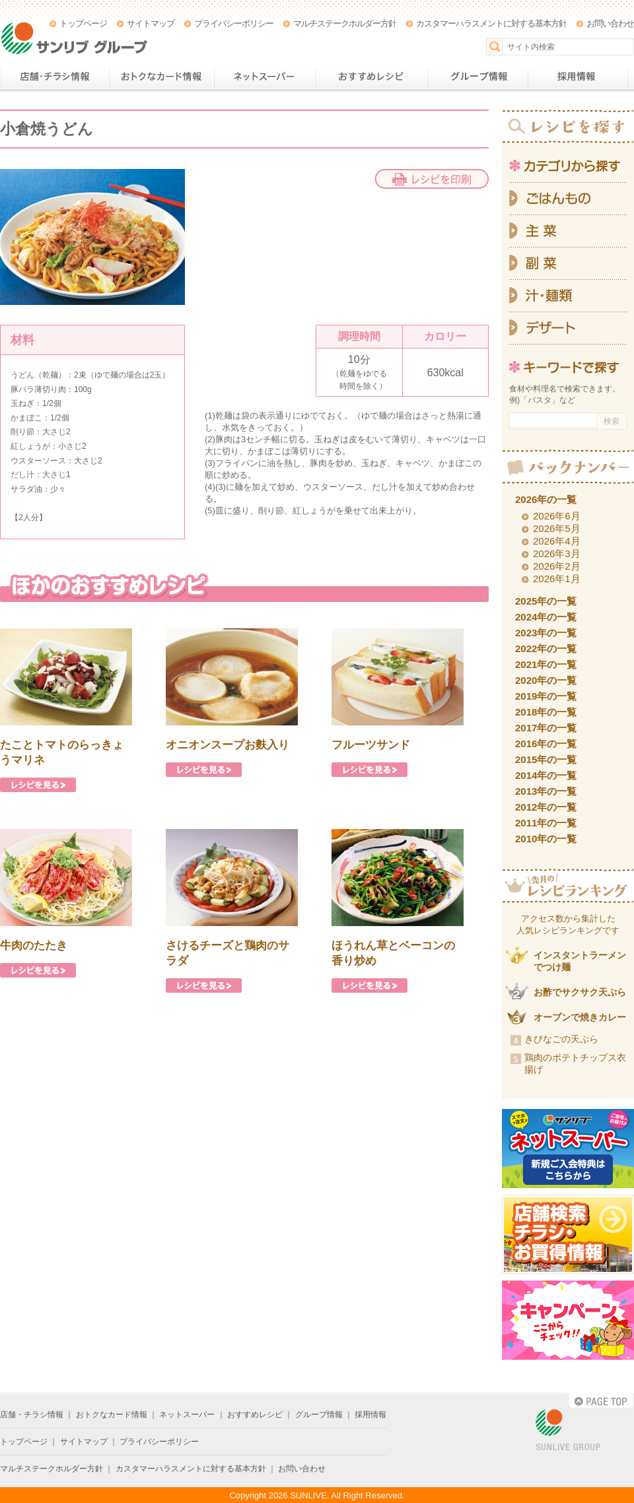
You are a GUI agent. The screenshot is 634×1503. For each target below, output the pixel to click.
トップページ (83, 23)
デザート (568, 328)
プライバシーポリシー (233, 23)
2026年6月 (557, 515)
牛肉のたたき (33, 945)
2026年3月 (557, 553)
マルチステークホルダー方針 (344, 23)
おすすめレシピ (371, 76)
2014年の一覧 (546, 775)
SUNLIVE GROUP (568, 1430)
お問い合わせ (610, 23)
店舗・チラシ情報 (54, 76)
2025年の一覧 (546, 601)
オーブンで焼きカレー (580, 1017)
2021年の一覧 (546, 664)
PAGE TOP (601, 1401)
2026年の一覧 (546, 499)
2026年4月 (557, 541)
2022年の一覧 (546, 648)
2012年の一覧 (546, 807)
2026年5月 (557, 528)
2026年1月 (557, 578)
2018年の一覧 (546, 712)
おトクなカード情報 (161, 76)
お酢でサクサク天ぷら (580, 992)
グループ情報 (477, 76)
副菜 (568, 264)
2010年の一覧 (546, 838)
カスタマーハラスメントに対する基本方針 (491, 23)
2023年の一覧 (546, 632)
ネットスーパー (264, 76)
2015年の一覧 (546, 759)
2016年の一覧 (546, 743)
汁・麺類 (568, 296)
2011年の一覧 (546, 822)
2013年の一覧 (546, 791)
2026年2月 (557, 566)
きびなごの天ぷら (561, 1039)
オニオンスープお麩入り (227, 745)
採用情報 (578, 76)
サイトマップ (150, 23)
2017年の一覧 (546, 727)
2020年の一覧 (546, 680)
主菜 (568, 231)
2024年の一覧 (546, 616)
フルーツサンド (371, 745)
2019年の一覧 (546, 696)
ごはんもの (568, 198)
